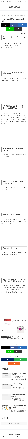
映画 (7, 338)
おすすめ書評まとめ (6, 336)
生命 (19, 338)
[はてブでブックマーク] (22, 25)
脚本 (11, 338)
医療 (3, 338)
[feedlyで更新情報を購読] (20, 359)
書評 (15, 338)
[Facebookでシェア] (14, 25)
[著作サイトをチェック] (7, 359)
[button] (18, 29)
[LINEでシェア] (10, 29)
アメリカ (14, 336)
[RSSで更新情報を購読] (14, 363)
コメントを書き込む (14, 423)
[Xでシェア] (5, 25)
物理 (3, 340)
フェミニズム (21, 336)
